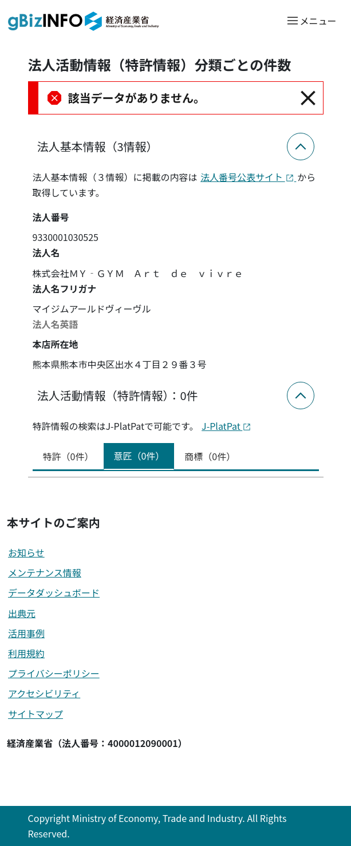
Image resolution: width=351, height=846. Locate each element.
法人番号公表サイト (248, 177)
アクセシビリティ (44, 693)
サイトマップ (35, 714)
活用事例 (26, 633)
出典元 (22, 613)
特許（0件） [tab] (68, 456)
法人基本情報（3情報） (97, 146)
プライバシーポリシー (54, 673)
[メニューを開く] (311, 20)
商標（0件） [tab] (209, 456)
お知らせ (26, 552)
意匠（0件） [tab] (138, 455)
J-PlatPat (226, 426)
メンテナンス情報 (44, 572)
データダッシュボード (54, 592)
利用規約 (26, 653)
